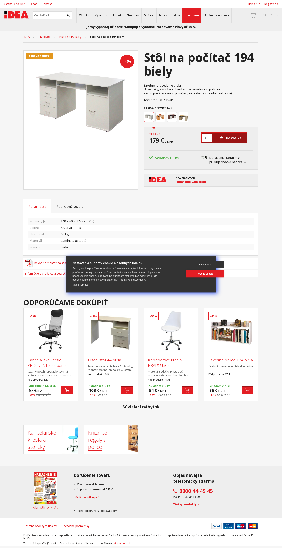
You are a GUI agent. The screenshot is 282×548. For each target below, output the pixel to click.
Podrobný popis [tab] (69, 206)
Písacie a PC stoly (70, 36)
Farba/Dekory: (155, 108)
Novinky (133, 15)
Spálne (149, 15)
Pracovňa (192, 15)
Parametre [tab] (37, 206)
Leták (117, 15)
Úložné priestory (216, 15)
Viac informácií (80, 284)
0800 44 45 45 (196, 491)
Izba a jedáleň (169, 15)
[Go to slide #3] (101, 177)
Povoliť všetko (190, 273)
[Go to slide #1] (60, 177)
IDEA (27, 36)
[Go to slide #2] (80, 177)
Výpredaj (101, 15)
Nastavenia (190, 264)
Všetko (84, 15)
